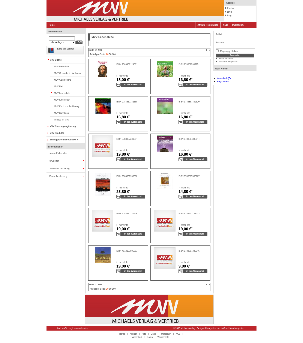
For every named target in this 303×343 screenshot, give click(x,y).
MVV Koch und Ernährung (66, 106)
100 (114, 54)
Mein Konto (221, 68)
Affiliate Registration (208, 25)
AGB (225, 25)
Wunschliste (163, 337)
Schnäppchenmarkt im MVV (64, 139)
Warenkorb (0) (224, 78)
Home (52, 25)
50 (110, 54)
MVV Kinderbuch (62, 100)
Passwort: (220, 42)
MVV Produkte (57, 133)
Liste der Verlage (65, 49)
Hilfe (144, 334)
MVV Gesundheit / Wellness (67, 73)
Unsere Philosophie (58, 153)
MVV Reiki (59, 86)
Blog (229, 15)
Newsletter (54, 161)
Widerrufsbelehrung (58, 176)
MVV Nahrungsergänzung (63, 126)
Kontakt (230, 8)
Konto (150, 337)
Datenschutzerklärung (59, 168)
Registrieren (223, 81)
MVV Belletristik (61, 66)
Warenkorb (137, 337)
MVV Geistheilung (62, 80)
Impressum (238, 25)
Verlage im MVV (61, 120)
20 (107, 54)
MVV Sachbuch (61, 113)
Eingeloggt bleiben (227, 51)
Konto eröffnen (226, 58)
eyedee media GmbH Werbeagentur (226, 328)
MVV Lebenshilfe (62, 93)
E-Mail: (219, 34)
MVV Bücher (56, 60)
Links (229, 12)
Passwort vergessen (228, 61)
